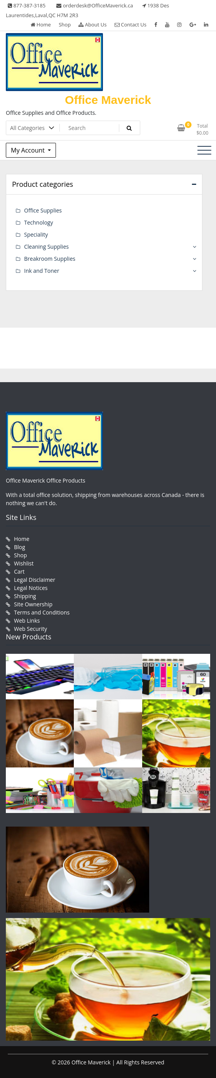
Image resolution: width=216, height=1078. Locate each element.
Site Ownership (33, 604)
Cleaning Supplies (46, 246)
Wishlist (23, 563)
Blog (19, 547)
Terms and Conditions (42, 612)
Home (41, 24)
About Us (92, 24)
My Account (28, 150)
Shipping (25, 596)
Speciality (36, 234)
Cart (19, 571)
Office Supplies (43, 210)
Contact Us (130, 24)
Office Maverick (108, 99)
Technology (38, 222)
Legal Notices (30, 588)
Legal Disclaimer (34, 579)
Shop (65, 24)
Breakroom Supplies (49, 258)
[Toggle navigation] (204, 150)
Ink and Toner (41, 270)
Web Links (27, 620)
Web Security (30, 628)
